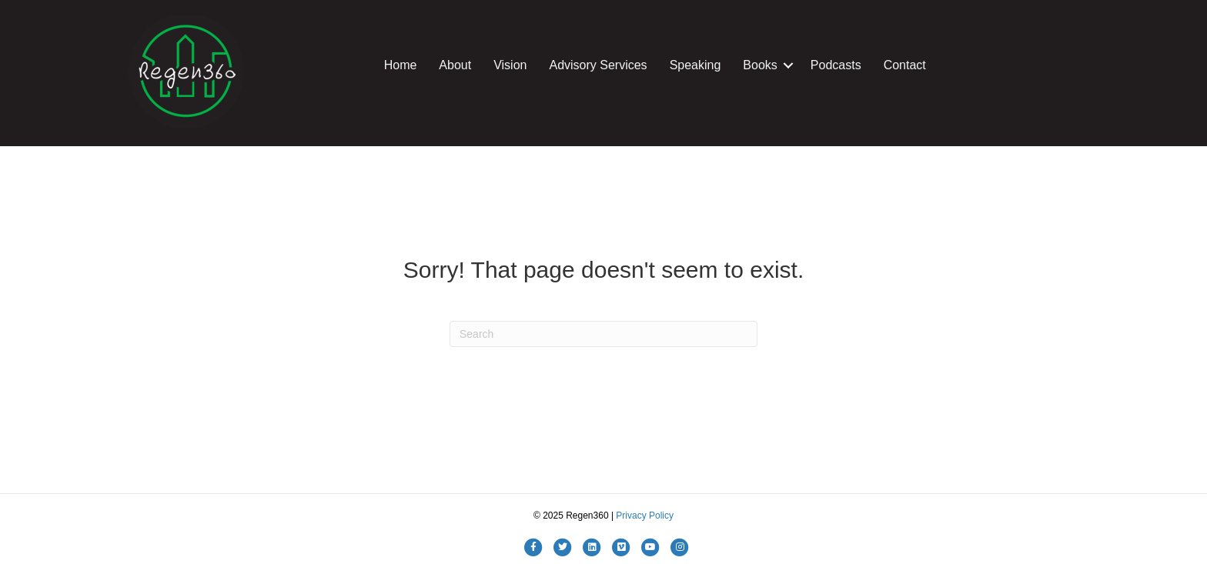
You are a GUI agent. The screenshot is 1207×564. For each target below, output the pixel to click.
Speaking (695, 65)
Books (760, 65)
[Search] (603, 334)
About (455, 65)
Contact (905, 65)
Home (400, 65)
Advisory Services (598, 65)
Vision (510, 65)
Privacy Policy (645, 515)
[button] (788, 65)
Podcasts (836, 65)
